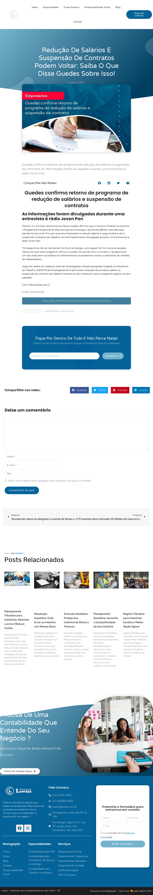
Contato (78, 21)
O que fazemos (71, 7)
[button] (99, 183)
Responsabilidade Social (97, 7)
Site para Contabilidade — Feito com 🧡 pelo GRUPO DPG (121, 891)
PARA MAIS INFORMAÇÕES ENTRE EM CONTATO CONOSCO (76, 301)
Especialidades (51, 7)
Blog (117, 7)
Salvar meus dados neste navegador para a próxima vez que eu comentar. (50, 480)
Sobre (35, 7)
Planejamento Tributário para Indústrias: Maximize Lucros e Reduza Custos (16, 620)
